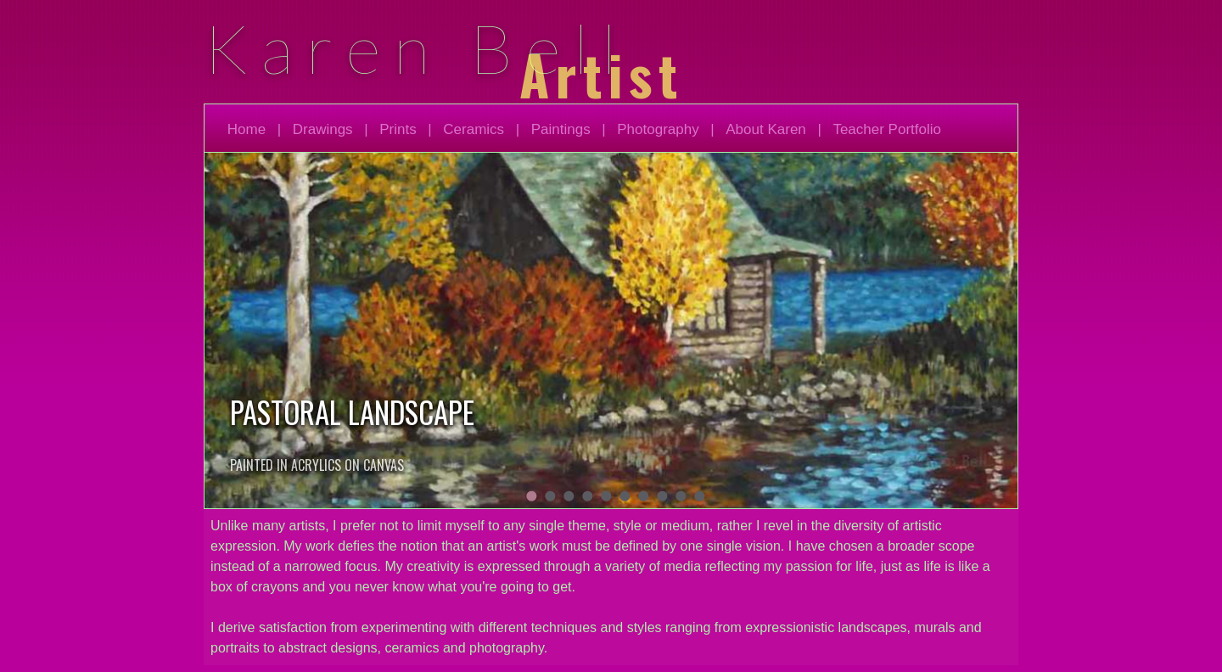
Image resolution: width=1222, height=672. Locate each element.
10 (699, 495)
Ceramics (473, 129)
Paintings (561, 129)
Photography (657, 129)
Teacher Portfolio (886, 129)
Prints (397, 129)
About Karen (766, 129)
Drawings (323, 129)
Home (246, 129)
